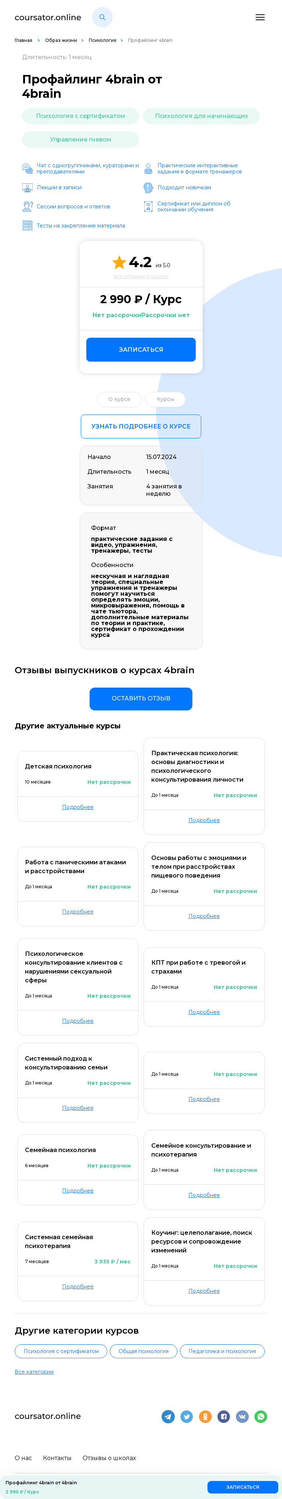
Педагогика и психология (222, 1351)
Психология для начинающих (201, 115)
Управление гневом (80, 139)
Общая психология (144, 1351)
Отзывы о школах (109, 1456)
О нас (23, 1456)
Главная (24, 40)
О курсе (119, 399)
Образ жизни (61, 40)
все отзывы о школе (141, 276)
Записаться (141, 349)
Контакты (57, 1456)
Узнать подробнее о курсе (141, 426)
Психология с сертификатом (80, 115)
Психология (102, 40)
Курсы (165, 399)
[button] (102, 17)
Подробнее (78, 807)
